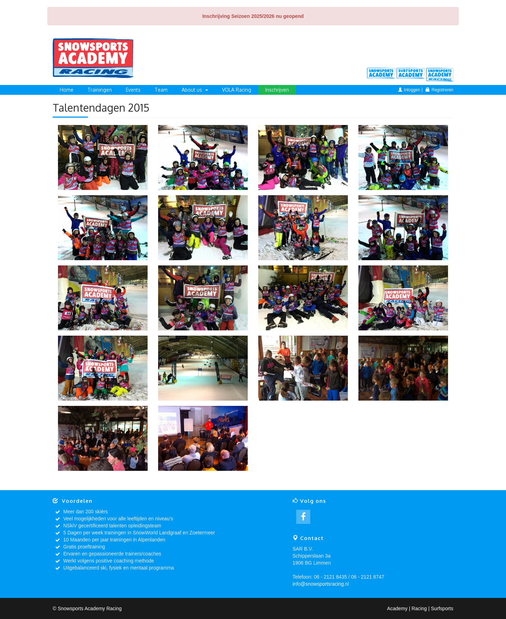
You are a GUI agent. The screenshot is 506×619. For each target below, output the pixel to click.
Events (133, 90)
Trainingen (99, 90)
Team (161, 90)
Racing (440, 74)
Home (66, 90)
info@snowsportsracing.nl (321, 584)
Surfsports (411, 74)
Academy (381, 74)
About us (195, 90)
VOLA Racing (236, 90)
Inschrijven (277, 90)
